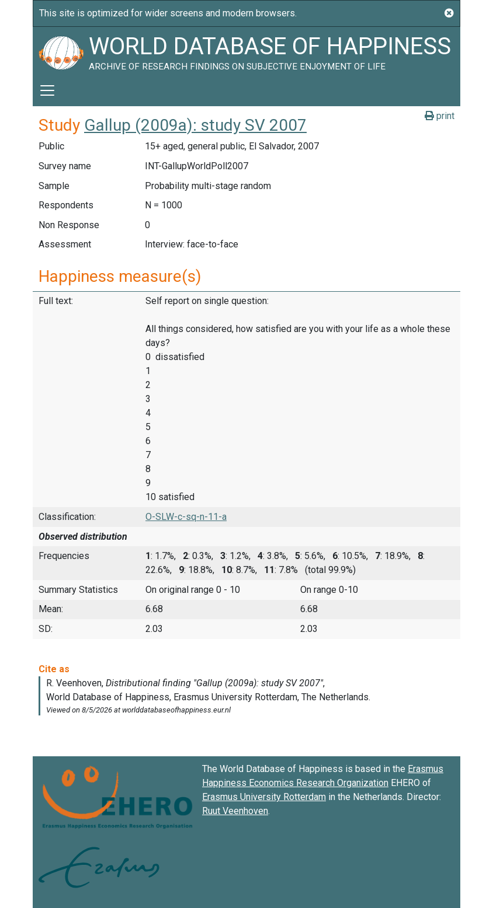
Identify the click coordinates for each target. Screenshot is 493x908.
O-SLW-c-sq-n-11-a (186, 516)
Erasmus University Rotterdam (264, 796)
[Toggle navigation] (47, 90)
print (439, 115)
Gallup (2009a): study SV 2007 (195, 125)
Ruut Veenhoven (235, 810)
